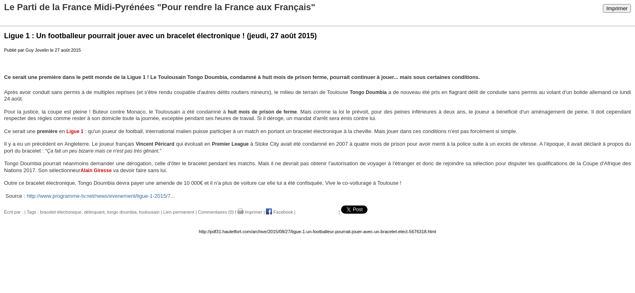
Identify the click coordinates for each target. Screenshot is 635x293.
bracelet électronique (60, 212)
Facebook (279, 212)
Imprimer (617, 8)
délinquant (94, 212)
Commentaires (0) (216, 212)
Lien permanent (178, 212)
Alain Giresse (96, 170)
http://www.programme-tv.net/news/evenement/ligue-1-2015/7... (101, 196)
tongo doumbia (122, 212)
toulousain (149, 212)
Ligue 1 (74, 131)
